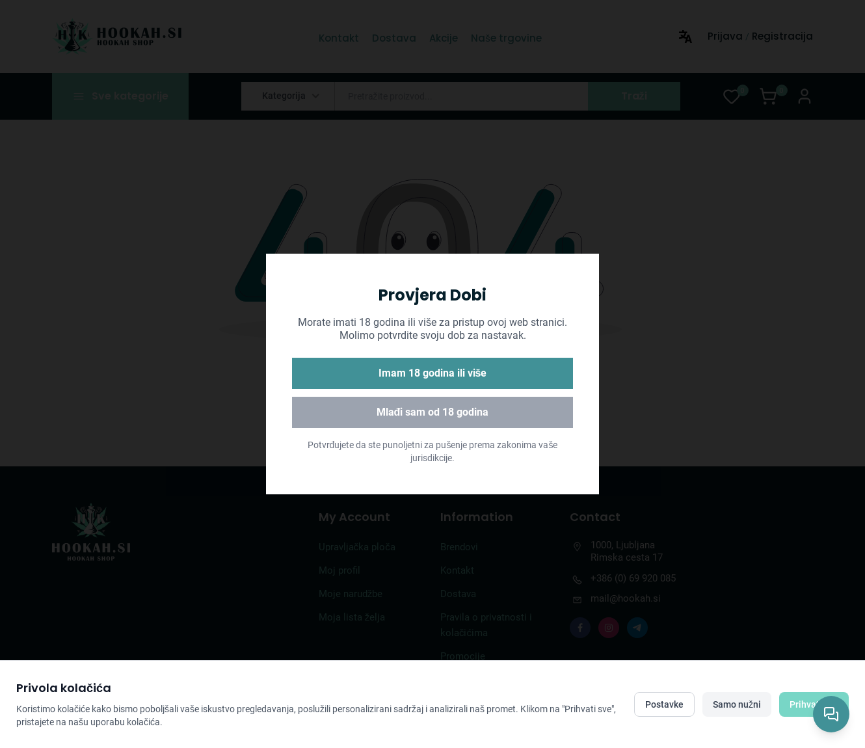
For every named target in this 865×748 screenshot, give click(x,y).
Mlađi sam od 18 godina (433, 412)
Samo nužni (737, 704)
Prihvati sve (814, 704)
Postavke (664, 704)
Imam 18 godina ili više (433, 373)
